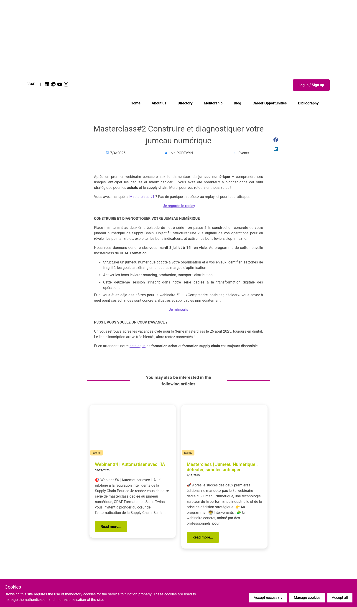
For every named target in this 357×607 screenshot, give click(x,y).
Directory (185, 103)
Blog (237, 103)
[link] (47, 84)
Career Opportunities (269, 103)
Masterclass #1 (141, 197)
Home (135, 103)
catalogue (137, 346)
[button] (311, 85)
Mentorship (213, 103)
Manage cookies (307, 597)
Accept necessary (268, 597)
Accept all (340, 597)
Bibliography (308, 103)
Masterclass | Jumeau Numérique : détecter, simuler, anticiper (222, 467)
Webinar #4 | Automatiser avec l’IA (130, 464)
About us (159, 103)
